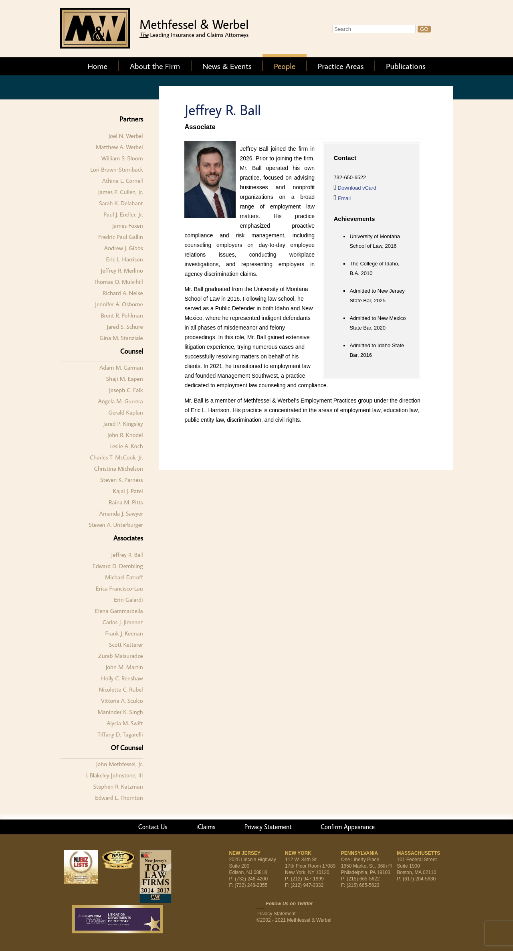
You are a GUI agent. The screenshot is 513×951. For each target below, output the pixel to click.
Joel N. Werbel (126, 136)
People (284, 66)
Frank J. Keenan (124, 633)
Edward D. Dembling (118, 566)
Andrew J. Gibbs (123, 248)
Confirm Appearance (348, 827)
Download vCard (357, 188)
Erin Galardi (128, 599)
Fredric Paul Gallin (120, 237)
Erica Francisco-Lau (119, 588)
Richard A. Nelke (123, 293)
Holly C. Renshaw (122, 678)
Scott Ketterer (126, 644)
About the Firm (155, 66)
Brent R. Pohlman (122, 315)
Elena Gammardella (119, 611)
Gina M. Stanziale (121, 338)
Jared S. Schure (125, 326)
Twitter (260, 904)
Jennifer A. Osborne (119, 304)
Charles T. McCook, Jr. (116, 457)
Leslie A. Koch (126, 446)
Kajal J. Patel (128, 491)
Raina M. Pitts (126, 502)
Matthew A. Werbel (119, 147)
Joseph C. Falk (126, 390)
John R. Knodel (125, 435)
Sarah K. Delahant (121, 203)
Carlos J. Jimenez (123, 622)
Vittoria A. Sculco (122, 700)
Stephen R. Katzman (118, 786)
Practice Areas (341, 66)
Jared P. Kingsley (123, 423)
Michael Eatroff (124, 577)
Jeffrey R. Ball (127, 554)
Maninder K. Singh (120, 712)
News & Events (227, 66)
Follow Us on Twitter (289, 903)
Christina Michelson (118, 468)
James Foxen (127, 225)
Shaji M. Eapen (124, 378)
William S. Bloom (122, 158)
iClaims (206, 827)
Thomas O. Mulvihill (118, 281)
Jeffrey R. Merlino (122, 270)
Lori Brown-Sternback (116, 169)
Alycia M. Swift (125, 723)
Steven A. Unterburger (116, 524)
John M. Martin (124, 667)
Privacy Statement (268, 827)
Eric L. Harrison (124, 259)
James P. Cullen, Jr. (120, 192)
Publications (406, 66)
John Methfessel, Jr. (119, 764)
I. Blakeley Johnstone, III (114, 775)
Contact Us (153, 827)
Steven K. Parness (121, 480)
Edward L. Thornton (119, 797)
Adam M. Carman (121, 367)
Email (344, 198)
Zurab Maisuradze (120, 656)
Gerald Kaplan (125, 412)
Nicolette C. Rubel (121, 689)
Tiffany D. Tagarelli (120, 734)
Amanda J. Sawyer (121, 513)
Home (97, 66)
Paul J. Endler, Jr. (123, 214)
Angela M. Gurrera (120, 401)
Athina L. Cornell (122, 180)
